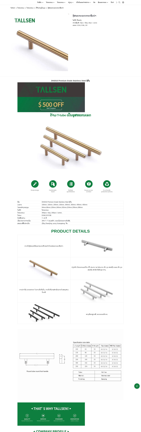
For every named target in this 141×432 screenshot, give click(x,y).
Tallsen (12, 8)
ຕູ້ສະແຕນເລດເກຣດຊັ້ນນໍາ (56, 8)
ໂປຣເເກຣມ (20, 8)
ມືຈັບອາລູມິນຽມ (40, 8)
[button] (116, 2)
